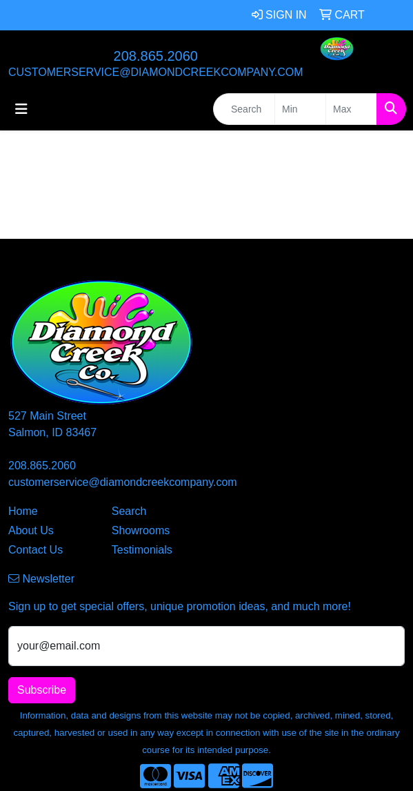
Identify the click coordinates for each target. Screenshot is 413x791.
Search (129, 511)
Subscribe (41, 690)
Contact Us (35, 550)
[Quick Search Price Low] (300, 109)
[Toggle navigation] (21, 109)
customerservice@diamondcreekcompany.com (155, 72)
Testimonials (142, 550)
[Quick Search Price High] (351, 109)
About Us (31, 530)
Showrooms (141, 530)
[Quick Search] (244, 109)
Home (23, 511)
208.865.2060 (156, 56)
